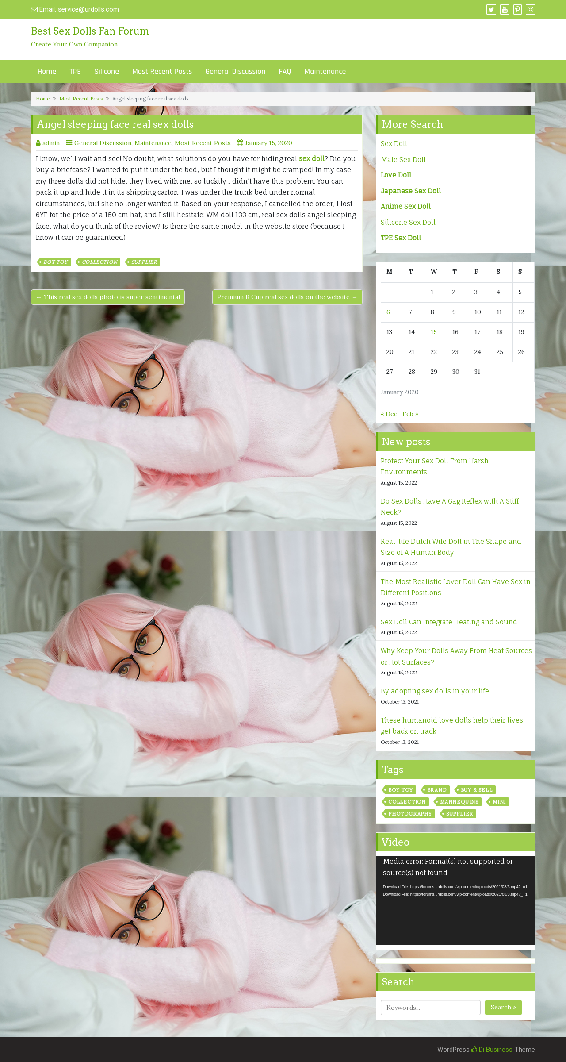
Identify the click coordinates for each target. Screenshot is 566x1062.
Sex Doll (394, 143)
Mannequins (459, 802)
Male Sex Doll (403, 159)
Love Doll (396, 175)
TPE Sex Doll (401, 238)
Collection (99, 262)
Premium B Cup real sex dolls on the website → (287, 297)
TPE (75, 71)
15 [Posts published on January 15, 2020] (434, 332)
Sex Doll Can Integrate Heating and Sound (449, 622)
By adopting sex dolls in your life (435, 691)
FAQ (285, 71)
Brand (437, 790)
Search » (503, 1007)
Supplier (144, 262)
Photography (410, 814)
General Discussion (235, 71)
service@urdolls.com (88, 9)
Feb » (410, 414)
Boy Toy (55, 262)
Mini (499, 802)
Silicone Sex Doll (408, 222)
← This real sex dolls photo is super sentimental (108, 297)
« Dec (389, 414)
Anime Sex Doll (406, 206)
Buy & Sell (477, 790)
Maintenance (325, 71)
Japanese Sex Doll (411, 191)
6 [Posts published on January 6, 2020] (388, 312)
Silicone (106, 71)
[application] (455, 900)
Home (47, 71)
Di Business (491, 1050)
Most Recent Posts (162, 71)
